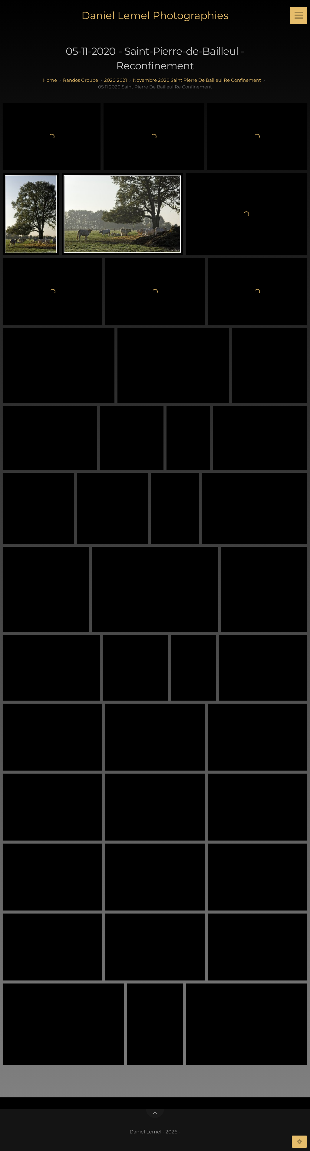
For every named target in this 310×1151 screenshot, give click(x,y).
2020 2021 (115, 80)
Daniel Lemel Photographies (155, 15)
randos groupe (80, 80)
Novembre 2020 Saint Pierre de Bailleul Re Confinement (197, 80)
